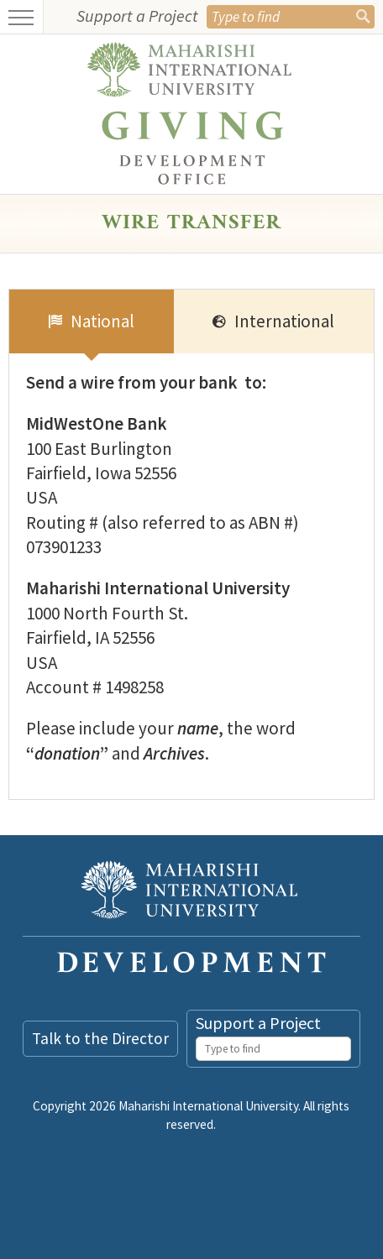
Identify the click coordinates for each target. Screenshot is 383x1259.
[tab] (91, 321)
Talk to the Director (100, 1038)
